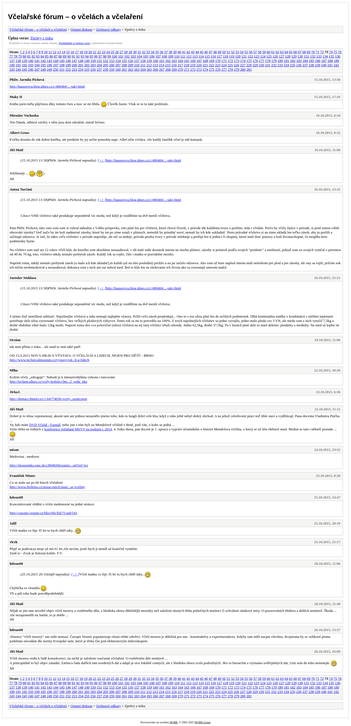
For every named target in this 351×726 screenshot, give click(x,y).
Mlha (14, 370)
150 (93, 61)
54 (242, 52)
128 (288, 56)
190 (12, 65)
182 (293, 61)
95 (91, 56)
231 (267, 65)
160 (155, 61)
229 (255, 65)
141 (37, 61)
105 (146, 56)
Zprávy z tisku (41, 38)
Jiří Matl (16, 150)
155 (124, 61)
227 (242, 65)
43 (192, 52)
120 (238, 56)
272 (193, 69)
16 (72, 52)
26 (117, 52)
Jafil (13, 523)
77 (11, 56)
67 (299, 52)
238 (311, 65)
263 (137, 69)
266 (155, 69)
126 (275, 56)
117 (219, 56)
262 (130, 69)
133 (319, 56)
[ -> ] (102, 160)
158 (143, 61)
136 (338, 56)
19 (85, 52)
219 (193, 65)
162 (168, 61)
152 (105, 61)
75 (335, 52)
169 (211, 61)
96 (96, 56)
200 (74, 65)
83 (38, 56)
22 (99, 52)
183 (299, 61)
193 (30, 65)
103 (133, 56)
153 (112, 61)
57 (255, 52)
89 (64, 56)
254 (80, 69)
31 (139, 52)
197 (55, 65)
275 (211, 69)
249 (49, 69)
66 (295, 52)
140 (30, 61)
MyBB (173, 722)
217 (180, 65)
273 (199, 69)
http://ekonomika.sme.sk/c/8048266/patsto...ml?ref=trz (49, 465)
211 (143, 65)
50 (224, 52)
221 (205, 65)
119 (231, 56)
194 (37, 65)
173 (236, 61)
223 (217, 65)
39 (175, 52)
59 (264, 52)
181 (286, 61)
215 (168, 65)
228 (249, 65)
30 (135, 52)
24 (108, 52)
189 (336, 61)
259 (112, 69)
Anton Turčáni (21, 189)
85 (47, 56)
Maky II (16, 97)
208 (124, 65)
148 (80, 61)
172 (230, 61)
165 (186, 61)
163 (174, 61)
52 (232, 52)
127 (281, 56)
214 (162, 65)
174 (243, 61)
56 (250, 52)
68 (304, 52)
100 (114, 56)
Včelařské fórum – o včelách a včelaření (75, 17)
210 (137, 65)
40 (179, 52)
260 (118, 69)
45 (201, 52)
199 (68, 65)
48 (215, 52)
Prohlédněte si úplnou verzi (74, 43)
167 (199, 61)
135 (331, 56)
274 (205, 69)
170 (218, 61)
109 (171, 56)
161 (162, 61)
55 (246, 52)
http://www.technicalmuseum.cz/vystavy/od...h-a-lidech (49, 360)
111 (183, 56)
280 (243, 69)
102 (127, 56)
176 (255, 61)
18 (81, 52)
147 (74, 61)
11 (50, 52)
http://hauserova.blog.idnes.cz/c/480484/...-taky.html (47, 86)
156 (130, 61)
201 (80, 65)
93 (82, 56)
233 (280, 65)
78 (15, 56)
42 (188, 52)
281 (249, 69)
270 (180, 69)
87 (56, 56)
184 (305, 61)
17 (77, 52)
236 (299, 65)
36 (161, 52)
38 (170, 52)
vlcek (14, 542)
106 (152, 56)
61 (273, 52)
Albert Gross (19, 133)
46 (206, 52)
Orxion (15, 340)
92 (78, 56)
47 (210, 52)
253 (74, 69)
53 (237, 52)
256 (93, 69)
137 (12, 61)
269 (174, 69)
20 (90, 52)
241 (330, 65)
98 (104, 56)
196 (49, 65)
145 (62, 61)
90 (69, 56)
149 (87, 61)
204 (99, 65)
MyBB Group (202, 722)
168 (205, 61)
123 (256, 56)
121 (244, 56)
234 (286, 65)
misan (14, 450)
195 (43, 65)
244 (18, 69)
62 (277, 52)
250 (55, 69)
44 (197, 52)
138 (18, 61)
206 (112, 65)
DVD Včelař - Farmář (44, 425)
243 (12, 69)
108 (164, 56)
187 (324, 61)
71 (317, 52)
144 (55, 61)
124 (263, 56)
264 (143, 69)
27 (121, 52)
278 (230, 69)
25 (112, 52)
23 (103, 52)
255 (87, 69)
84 (42, 56)
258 (105, 69)
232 (274, 65)
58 (259, 52)
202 (87, 65)
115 (207, 56)
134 (325, 56)
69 (308, 52)
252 (68, 69)
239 (317, 65)
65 (291, 52)
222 (211, 65)
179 (274, 61)
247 (37, 69)
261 (124, 69)
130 (300, 56)
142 (43, 61)
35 (157, 52)
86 (51, 56)
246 (30, 69)
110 (176, 56)
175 (249, 61)
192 (24, 65)
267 (162, 69)
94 (87, 56)
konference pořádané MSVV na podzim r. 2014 (78, 429)
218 (186, 65)
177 (261, 61)
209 (130, 65)
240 (324, 65)
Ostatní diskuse (81, 29)
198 (62, 65)
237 (305, 65)
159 (149, 61)
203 (93, 65)
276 (218, 69)
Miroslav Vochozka (24, 115)
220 (199, 65)
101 (121, 56)
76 (339, 52)
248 (43, 69)
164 (180, 61)
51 (228, 52)
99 (109, 56)
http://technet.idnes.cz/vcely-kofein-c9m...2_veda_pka (48, 381)
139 (24, 61)
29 (130, 52)
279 (236, 69)
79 (20, 56)
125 (269, 56)
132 (313, 56)
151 (99, 61)
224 (224, 65)
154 (118, 61)
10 (45, 52)
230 (261, 65)
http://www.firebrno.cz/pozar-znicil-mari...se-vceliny (47, 487)
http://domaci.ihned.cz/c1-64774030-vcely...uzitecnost (48, 399)
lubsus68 (16, 497)
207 (118, 65)
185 (311, 61)
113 (195, 56)
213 (155, 65)
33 (148, 52)
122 (250, 56)
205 (105, 65)
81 (29, 56)
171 (224, 61)
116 (213, 56)
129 (294, 56)
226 (236, 65)
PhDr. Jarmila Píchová (27, 79)
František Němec (22, 476)
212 (149, 65)
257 (99, 69)
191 (18, 65)
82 (33, 56)
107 (158, 56)
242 (336, 65)
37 (166, 52)
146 (68, 61)
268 (168, 69)
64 (286, 52)
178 (268, 61)
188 (330, 61)
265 (149, 69)
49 (219, 52)
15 (68, 52)
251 (62, 69)
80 (24, 56)
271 (186, 69)
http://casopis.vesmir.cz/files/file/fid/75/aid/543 (43, 513)
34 (152, 52)
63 (282, 52)
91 (73, 56)
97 (100, 56)
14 (63, 52)
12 (54, 52)
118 (225, 56)
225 (230, 65)
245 (24, 69)
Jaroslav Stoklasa (23, 278)
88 (60, 56)
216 (174, 65)
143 (49, 61)
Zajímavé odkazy (108, 29)
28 (126, 52)
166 (193, 61)
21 (95, 52)
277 (224, 69)
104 (139, 56)
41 (184, 52)
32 (143, 52)
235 (292, 65)
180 (280, 61)
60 (268, 52)
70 (313, 52)
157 (137, 61)
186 (318, 61)
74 (331, 52)
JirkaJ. (15, 392)
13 (59, 52)
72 (322, 52)
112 (188, 56)
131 (306, 56)
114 (201, 56)
